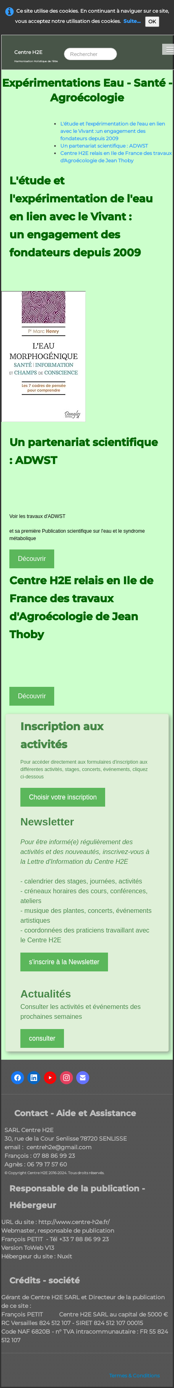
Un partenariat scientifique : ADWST (104, 146)
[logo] (36, 56)
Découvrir (32, 558)
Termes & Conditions (134, 1375)
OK (152, 21)
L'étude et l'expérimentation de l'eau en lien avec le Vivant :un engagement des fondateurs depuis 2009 (112, 131)
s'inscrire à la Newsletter (64, 961)
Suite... (132, 21)
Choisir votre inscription (63, 797)
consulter (42, 1038)
